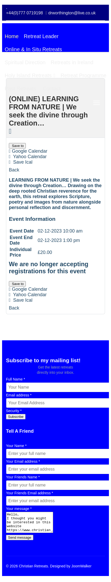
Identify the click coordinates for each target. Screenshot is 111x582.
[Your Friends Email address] (58, 501)
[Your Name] (58, 454)
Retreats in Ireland (72, 62)
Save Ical (21, 162)
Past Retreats (20, 88)
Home (11, 36)
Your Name (16, 446)
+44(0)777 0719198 (24, 12)
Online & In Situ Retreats (33, 49)
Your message (19, 509)
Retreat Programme (83, 75)
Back (14, 170)
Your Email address (23, 461)
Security (14, 411)
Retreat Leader (41, 36)
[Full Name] (58, 387)
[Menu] (96, 103)
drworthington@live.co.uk (72, 12)
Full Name (15, 379)
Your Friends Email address (29, 493)
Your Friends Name (23, 477)
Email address (19, 395)
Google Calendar (28, 151)
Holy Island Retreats (28, 75)
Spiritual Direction (25, 62)
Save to (17, 146)
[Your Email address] (58, 469)
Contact (52, 88)
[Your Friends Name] (58, 485)
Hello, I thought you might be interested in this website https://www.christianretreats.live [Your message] (32, 524)
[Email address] (58, 403)
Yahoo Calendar (28, 156)
